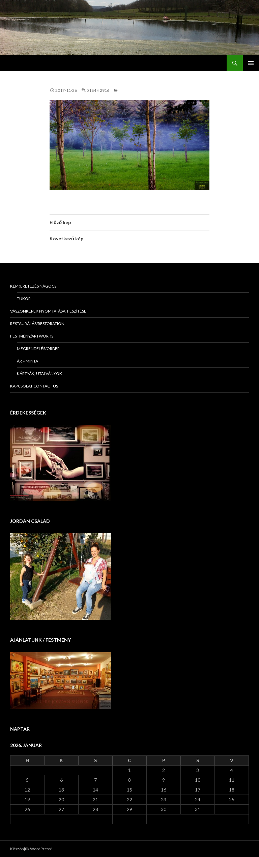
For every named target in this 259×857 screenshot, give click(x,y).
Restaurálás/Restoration (37, 323)
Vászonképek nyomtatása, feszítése (48, 311)
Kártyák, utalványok (39, 373)
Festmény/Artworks (31, 336)
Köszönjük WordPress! (31, 848)
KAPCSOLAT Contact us (34, 386)
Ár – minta (27, 361)
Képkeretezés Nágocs (33, 286)
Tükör (24, 298)
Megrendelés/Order (38, 348)
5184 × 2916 (98, 90)
